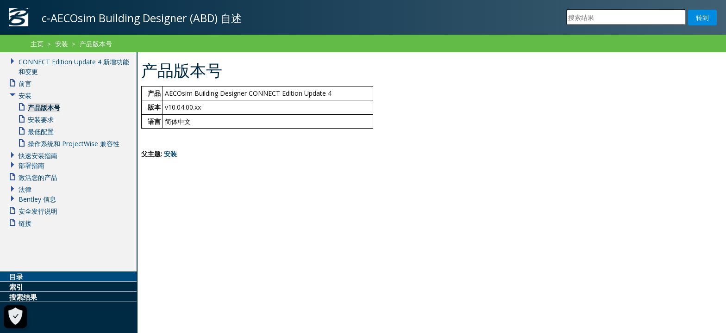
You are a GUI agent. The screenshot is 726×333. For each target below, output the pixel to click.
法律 (25, 189)
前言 (25, 83)
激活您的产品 (38, 177)
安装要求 (41, 119)
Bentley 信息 (37, 199)
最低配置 (41, 131)
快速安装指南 (38, 155)
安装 (170, 153)
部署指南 (31, 165)
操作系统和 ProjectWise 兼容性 (73, 143)
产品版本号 (96, 43)
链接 (25, 223)
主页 (37, 43)
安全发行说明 (38, 211)
